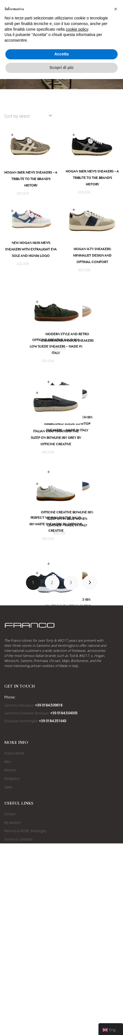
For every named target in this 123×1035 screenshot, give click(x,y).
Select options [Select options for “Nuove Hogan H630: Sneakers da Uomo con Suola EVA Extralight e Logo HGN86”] (12, 211)
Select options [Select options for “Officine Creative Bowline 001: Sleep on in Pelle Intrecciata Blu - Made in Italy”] (73, 506)
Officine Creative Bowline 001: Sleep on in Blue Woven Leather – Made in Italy (92, 554)
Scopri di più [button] (62, 67)
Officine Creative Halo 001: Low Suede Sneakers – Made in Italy (31, 357)
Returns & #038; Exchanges (25, 960)
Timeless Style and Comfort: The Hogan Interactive (31, 654)
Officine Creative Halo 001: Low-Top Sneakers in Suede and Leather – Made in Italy (92, 650)
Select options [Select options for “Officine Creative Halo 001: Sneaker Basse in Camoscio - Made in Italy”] (12, 312)
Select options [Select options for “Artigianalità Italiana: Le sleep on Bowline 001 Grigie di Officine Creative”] (12, 413)
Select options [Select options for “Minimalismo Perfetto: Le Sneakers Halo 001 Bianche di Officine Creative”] (12, 514)
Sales (8, 916)
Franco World (14, 882)
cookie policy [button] (77, 29)
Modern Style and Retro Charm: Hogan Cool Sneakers (92, 350)
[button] (115, 9)
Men (7, 891)
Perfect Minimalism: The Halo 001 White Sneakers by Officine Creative (31, 555)
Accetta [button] (61, 54)
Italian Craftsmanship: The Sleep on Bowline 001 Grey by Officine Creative (31, 458)
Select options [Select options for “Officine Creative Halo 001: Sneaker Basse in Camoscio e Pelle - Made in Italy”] (73, 607)
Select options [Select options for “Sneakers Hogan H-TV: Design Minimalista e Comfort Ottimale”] (73, 210)
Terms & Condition (18, 968)
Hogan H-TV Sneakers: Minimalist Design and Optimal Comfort (92, 256)
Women (10, 899)
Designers (11, 908)
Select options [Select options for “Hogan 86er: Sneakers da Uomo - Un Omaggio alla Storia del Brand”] (12, 135)
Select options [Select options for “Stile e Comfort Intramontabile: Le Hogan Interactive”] (12, 615)
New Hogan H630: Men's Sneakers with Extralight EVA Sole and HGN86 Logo (31, 250)
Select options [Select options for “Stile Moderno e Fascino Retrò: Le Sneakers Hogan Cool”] (73, 311)
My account (12, 951)
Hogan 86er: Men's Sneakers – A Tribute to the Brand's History (30, 180)
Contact (10, 943)
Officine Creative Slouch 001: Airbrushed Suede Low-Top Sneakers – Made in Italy (92, 448)
